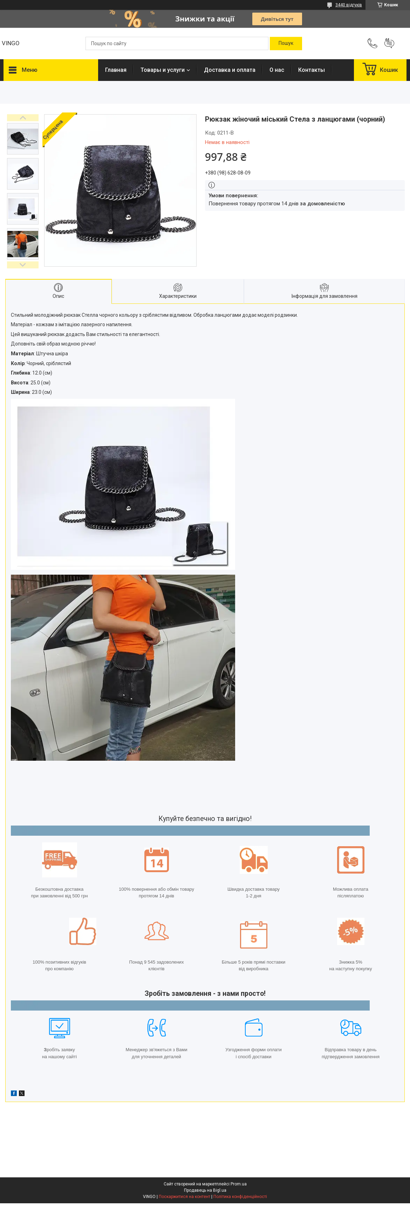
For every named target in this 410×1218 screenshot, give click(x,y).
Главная (116, 70)
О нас (276, 70)
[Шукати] (286, 43)
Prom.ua (239, 1184)
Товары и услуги (163, 70)
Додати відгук (389, 43)
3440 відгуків (348, 4)
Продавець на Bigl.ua (205, 1190)
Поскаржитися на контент (184, 1196)
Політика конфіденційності (240, 1196)
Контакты (311, 70)
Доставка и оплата (229, 70)
